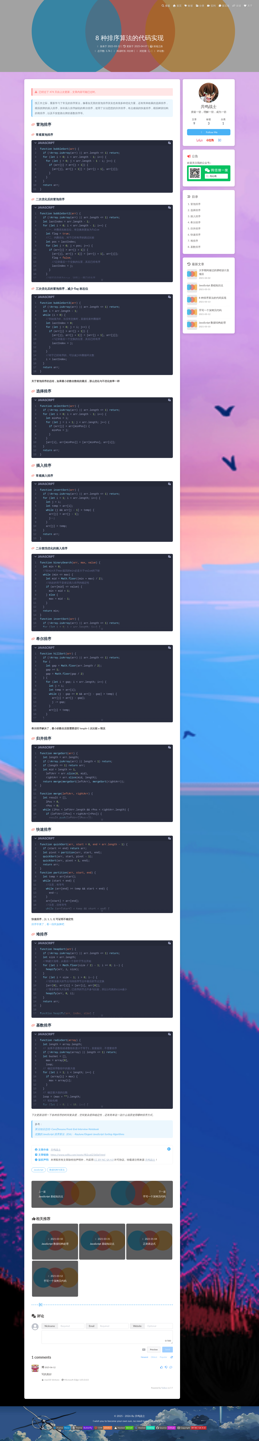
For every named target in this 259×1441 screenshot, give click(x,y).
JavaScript (38, 1169)
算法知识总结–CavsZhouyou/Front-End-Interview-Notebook (67, 1129)
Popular (163, 1357)
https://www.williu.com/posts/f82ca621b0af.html (78, 1154)
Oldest (154, 1357)
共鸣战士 (56, 1149)
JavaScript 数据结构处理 (212, 322)
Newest (144, 1357)
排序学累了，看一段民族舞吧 (47, 924)
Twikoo (164, 1388)
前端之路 (158, 46)
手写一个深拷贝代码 (210, 310)
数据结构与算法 (57, 1169)
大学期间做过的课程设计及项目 (214, 272)
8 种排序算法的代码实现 (212, 297)
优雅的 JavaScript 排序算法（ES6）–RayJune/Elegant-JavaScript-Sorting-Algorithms (79, 1134)
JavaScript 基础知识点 (211, 285)
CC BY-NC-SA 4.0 (104, 1159)
